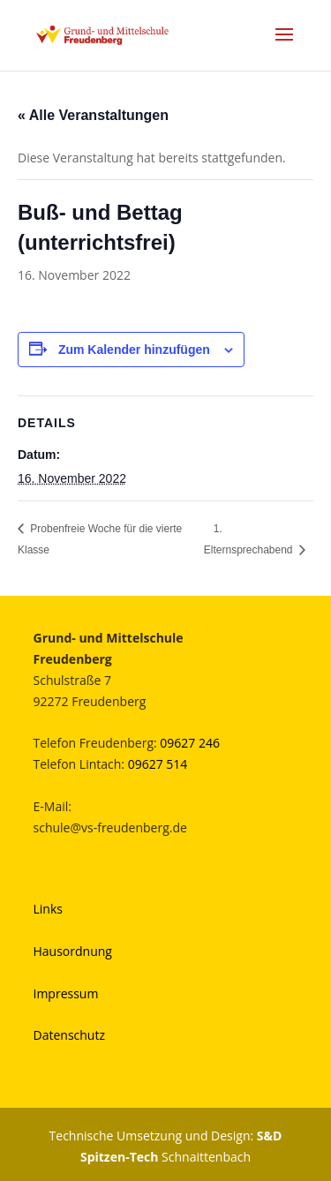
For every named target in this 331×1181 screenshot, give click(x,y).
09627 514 (158, 764)
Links (48, 908)
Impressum (66, 993)
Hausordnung (73, 951)
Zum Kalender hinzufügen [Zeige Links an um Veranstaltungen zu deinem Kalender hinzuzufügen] (134, 349)
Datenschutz (69, 1035)
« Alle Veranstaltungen (93, 115)
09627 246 (190, 742)
